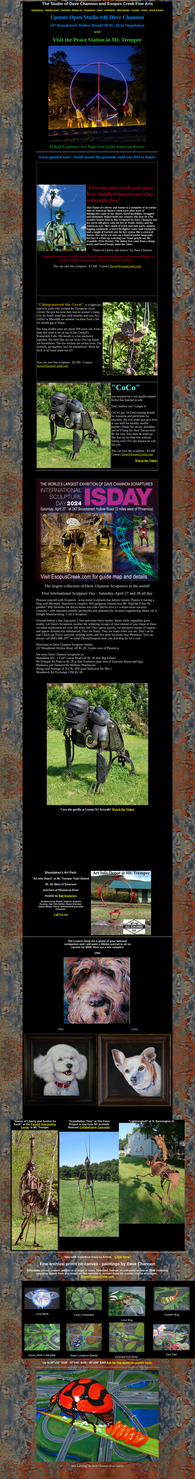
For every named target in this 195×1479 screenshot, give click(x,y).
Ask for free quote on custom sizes (129, 1362)
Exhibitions (37, 10)
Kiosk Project (156, 10)
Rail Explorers (68, 895)
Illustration (89, 10)
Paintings (66, 10)
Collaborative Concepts (95, 1127)
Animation (109, 10)
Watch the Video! (146, 460)
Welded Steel (52, 10)
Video (100, 10)
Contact (135, 10)
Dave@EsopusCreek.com (125, 266)
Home (144, 10)
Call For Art (61, 914)
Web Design (123, 10)
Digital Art (77, 10)
